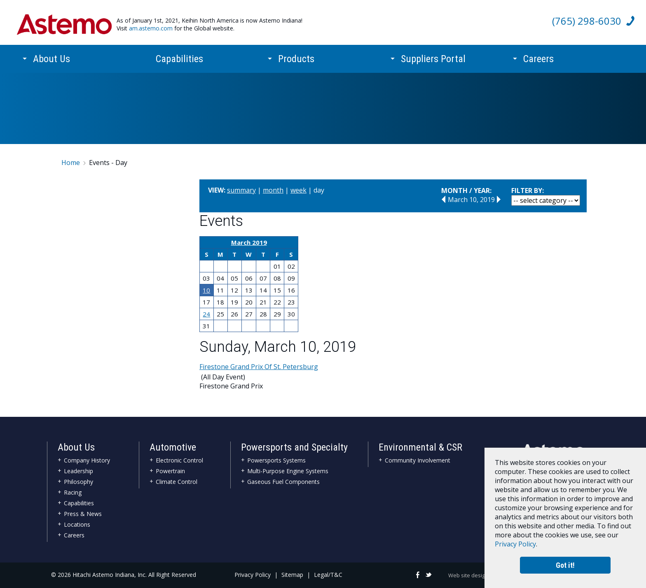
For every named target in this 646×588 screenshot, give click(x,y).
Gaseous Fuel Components (283, 482)
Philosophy (78, 482)
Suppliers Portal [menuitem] (433, 52)
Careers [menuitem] (538, 52)
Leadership (78, 471)
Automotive (173, 447)
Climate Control (176, 482)
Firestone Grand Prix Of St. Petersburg (258, 366)
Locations (77, 524)
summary (241, 190)
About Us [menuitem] (51, 52)
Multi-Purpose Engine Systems (287, 471)
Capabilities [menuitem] (179, 52)
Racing (73, 492)
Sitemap (292, 575)
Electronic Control (179, 460)
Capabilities (79, 503)
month (273, 190)
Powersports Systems (276, 460)
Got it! (565, 564)
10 (206, 290)
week (298, 190)
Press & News (83, 514)
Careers (74, 535)
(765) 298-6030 (586, 21)
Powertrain (170, 471)
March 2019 (249, 242)
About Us (76, 447)
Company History (87, 460)
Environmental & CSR (420, 447)
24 (206, 314)
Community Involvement (417, 460)
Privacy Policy (252, 575)
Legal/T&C (328, 575)
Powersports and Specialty (294, 447)
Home (70, 162)
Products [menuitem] (296, 52)
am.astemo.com (151, 28)
